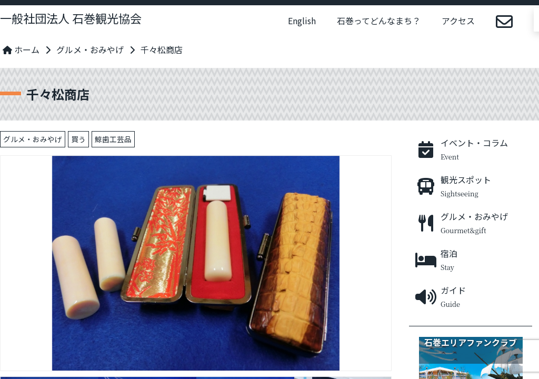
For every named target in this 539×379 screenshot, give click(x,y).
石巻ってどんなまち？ (379, 20)
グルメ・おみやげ (90, 49)
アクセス (458, 20)
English (302, 20)
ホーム (21, 49)
